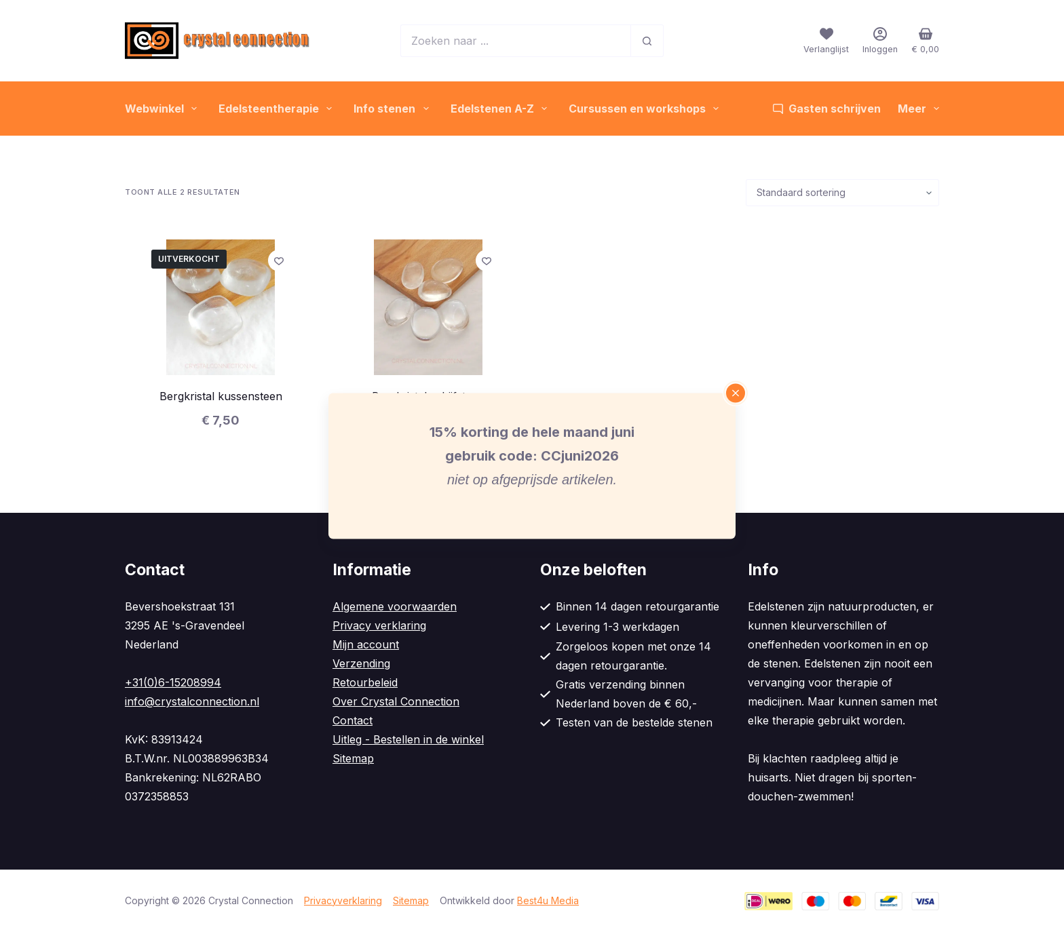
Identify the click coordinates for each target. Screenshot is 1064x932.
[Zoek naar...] (515, 40)
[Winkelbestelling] (842, 192)
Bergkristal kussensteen (220, 396)
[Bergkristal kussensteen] (220, 307)
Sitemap (353, 758)
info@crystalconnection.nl (192, 701)
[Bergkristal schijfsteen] (428, 307)
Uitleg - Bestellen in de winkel (408, 739)
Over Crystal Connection (395, 701)
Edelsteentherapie (277, 108)
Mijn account (365, 644)
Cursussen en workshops (646, 108)
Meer (918, 108)
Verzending (361, 663)
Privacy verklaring (379, 625)
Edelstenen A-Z (501, 108)
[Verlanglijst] (826, 40)
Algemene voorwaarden (394, 606)
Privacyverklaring (343, 900)
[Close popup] (735, 393)
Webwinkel (163, 108)
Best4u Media (548, 900)
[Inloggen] (880, 40)
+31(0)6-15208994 (173, 682)
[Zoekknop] (647, 40)
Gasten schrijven (827, 108)
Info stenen (394, 108)
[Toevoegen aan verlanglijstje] (279, 260)
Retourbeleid (365, 682)
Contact (352, 720)
